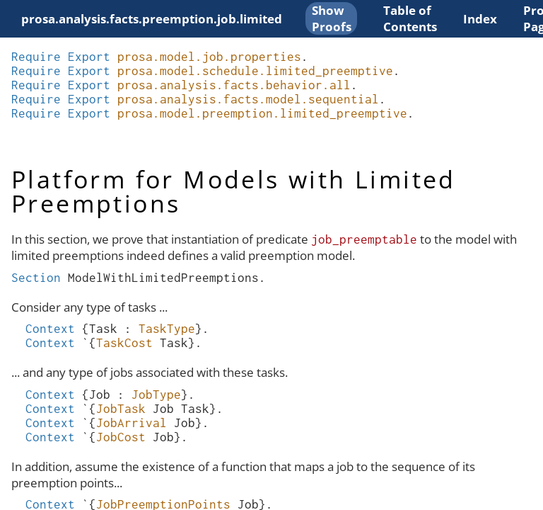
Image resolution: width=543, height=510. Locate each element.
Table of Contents (410, 18)
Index (480, 19)
